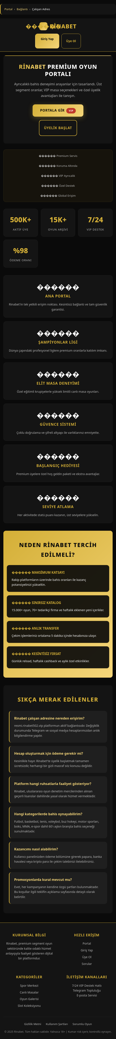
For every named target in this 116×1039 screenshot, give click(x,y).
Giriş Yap (47, 39)
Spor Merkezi (29, 986)
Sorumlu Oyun (82, 1024)
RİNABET (57, 26)
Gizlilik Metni (32, 1024)
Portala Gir (58, 110)
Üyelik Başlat (58, 128)
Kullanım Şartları (57, 1024)
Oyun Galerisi (29, 999)
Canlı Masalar (29, 992)
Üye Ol (71, 41)
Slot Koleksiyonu (29, 1006)
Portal (8, 9)
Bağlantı (22, 9)
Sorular (87, 964)
